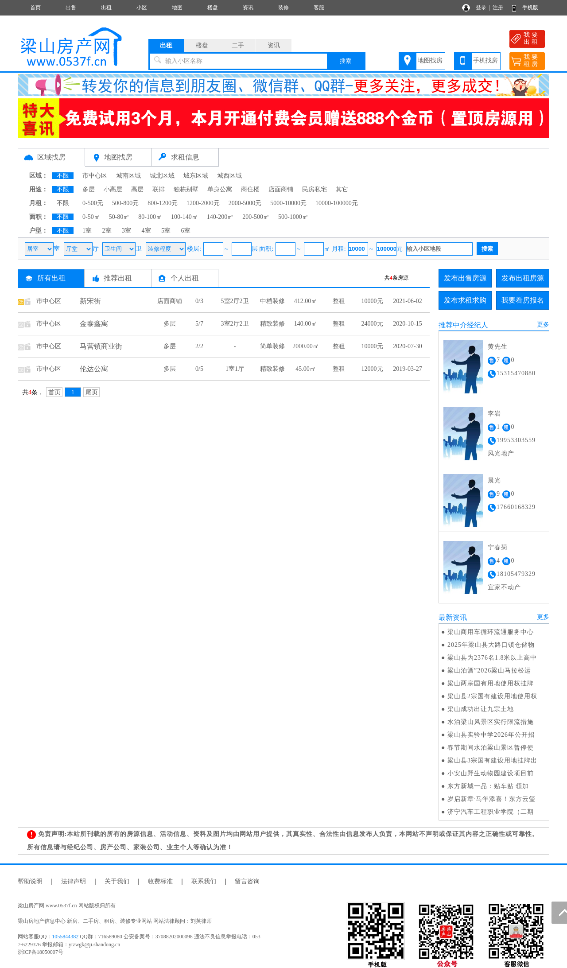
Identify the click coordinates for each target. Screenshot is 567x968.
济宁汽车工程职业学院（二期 (490, 812)
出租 (106, 7)
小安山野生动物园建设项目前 (490, 773)
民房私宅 (314, 189)
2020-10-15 (407, 323)
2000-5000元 (245, 203)
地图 (177, 7)
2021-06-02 (407, 301)
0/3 (199, 301)
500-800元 (125, 203)
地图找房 (430, 60)
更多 (543, 324)
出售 (71, 7)
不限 (63, 175)
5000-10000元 (288, 203)
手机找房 (485, 60)
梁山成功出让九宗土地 (480, 709)
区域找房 (51, 157)
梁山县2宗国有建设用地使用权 (492, 696)
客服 (319, 7)
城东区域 (195, 175)
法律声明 (73, 881)
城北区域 (162, 175)
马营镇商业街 (101, 346)
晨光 (494, 480)
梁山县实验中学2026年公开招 (491, 734)
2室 (107, 230)
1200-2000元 (203, 203)
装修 (283, 7)
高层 (137, 189)
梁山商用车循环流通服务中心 (490, 632)
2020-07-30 (407, 346)
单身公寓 (219, 189)
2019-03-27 (407, 368)
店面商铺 (280, 189)
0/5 (199, 368)
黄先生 (498, 346)
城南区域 (128, 175)
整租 (339, 301)
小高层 (113, 189)
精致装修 (272, 323)
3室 (126, 230)
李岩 (494, 413)
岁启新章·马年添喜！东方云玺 (491, 799)
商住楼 (250, 189)
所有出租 (51, 278)
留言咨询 (247, 881)
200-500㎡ (255, 217)
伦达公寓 (94, 369)
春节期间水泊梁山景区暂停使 (490, 747)
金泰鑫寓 (94, 323)
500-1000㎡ (293, 217)
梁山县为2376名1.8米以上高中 (492, 657)
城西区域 (229, 175)
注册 (498, 7)
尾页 (91, 392)
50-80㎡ (119, 217)
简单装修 (272, 346)
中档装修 (272, 301)
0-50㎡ (91, 217)
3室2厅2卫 (235, 323)
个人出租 (185, 278)
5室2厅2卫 (235, 301)
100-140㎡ (184, 217)
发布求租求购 (465, 300)
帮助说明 (30, 881)
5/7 (199, 323)
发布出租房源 (522, 278)
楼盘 (212, 7)
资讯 (248, 7)
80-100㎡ (150, 217)
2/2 (199, 346)
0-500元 (92, 203)
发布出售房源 (465, 278)
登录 (481, 7)
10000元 (372, 301)
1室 (87, 230)
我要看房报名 (522, 300)
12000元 (372, 368)
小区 (141, 7)
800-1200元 (163, 203)
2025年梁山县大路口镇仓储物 (491, 644)
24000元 (372, 323)
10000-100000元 (336, 203)
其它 (342, 189)
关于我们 (117, 881)
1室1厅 (234, 368)
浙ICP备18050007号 (40, 952)
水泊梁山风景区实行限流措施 (490, 722)
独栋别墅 (186, 189)
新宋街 (90, 301)
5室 (166, 230)
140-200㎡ (220, 217)
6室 (185, 230)
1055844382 (65, 936)
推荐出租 (118, 278)
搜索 (345, 61)
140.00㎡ (306, 323)
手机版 (530, 7)
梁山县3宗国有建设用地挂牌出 (492, 760)
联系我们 (203, 881)
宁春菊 (498, 547)
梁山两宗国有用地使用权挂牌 (490, 683)
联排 (158, 189)
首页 (35, 7)
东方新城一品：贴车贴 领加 (488, 786)
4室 (146, 230)
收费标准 (160, 881)
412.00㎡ (306, 301)
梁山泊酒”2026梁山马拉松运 (489, 670)
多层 (88, 189)
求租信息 (185, 157)
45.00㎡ (305, 368)
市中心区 (94, 175)
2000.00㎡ (305, 346)
